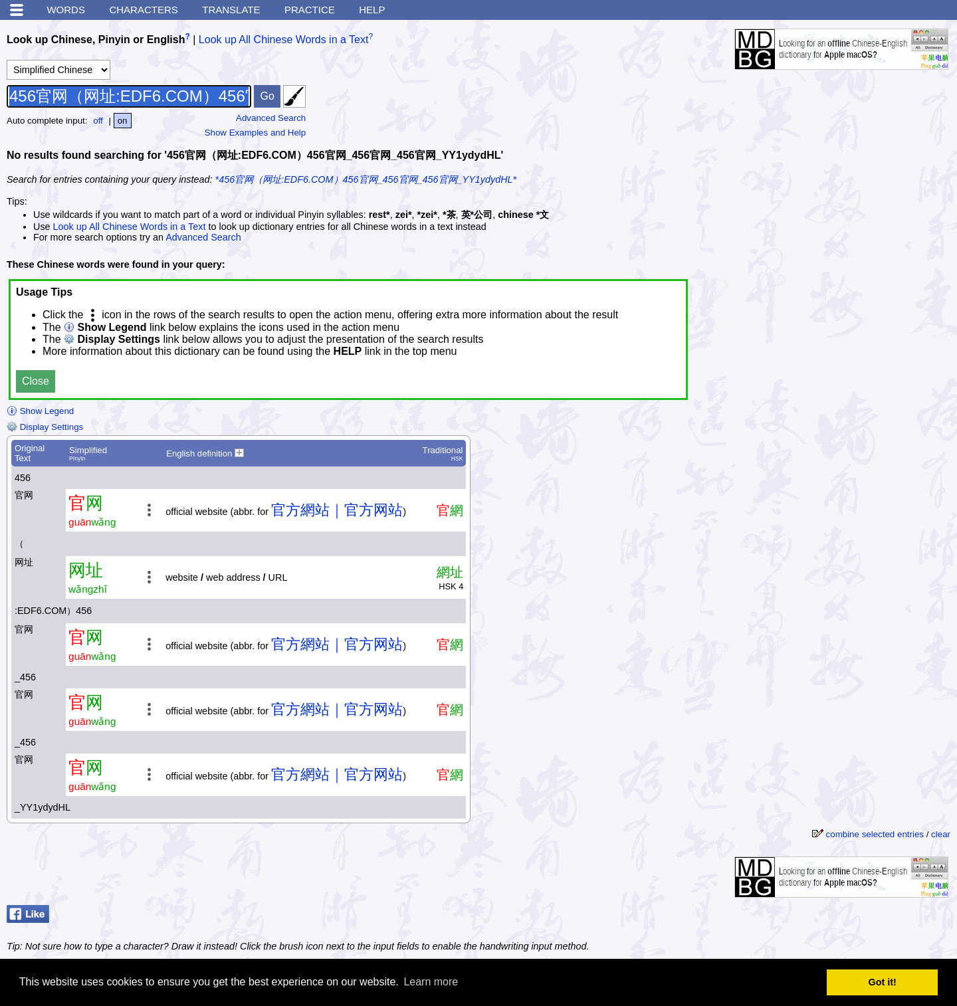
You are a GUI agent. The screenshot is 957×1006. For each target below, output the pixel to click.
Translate (231, 9)
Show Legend (40, 411)
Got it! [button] (883, 982)
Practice (309, 9)
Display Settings (45, 427)
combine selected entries (875, 834)
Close (35, 381)
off (98, 121)
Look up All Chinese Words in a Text (284, 39)
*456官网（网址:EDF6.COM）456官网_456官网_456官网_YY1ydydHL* (366, 179)
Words (66, 9)
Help (372, 9)
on (123, 121)
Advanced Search (271, 118)
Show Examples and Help (255, 133)
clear (940, 834)
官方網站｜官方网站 (337, 510)
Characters (143, 9)
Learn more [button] (430, 981)
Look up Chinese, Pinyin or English (96, 39)
